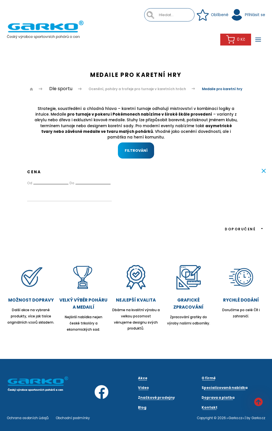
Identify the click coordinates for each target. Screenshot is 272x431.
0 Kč (235, 39)
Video (143, 387)
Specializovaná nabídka (225, 387)
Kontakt (209, 407)
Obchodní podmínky (73, 418)
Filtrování (136, 150)
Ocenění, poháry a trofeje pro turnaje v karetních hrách (137, 89)
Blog (142, 407)
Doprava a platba (218, 397)
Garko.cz (258, 418)
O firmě (209, 378)
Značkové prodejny (156, 397)
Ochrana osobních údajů (28, 418)
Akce (142, 378)
